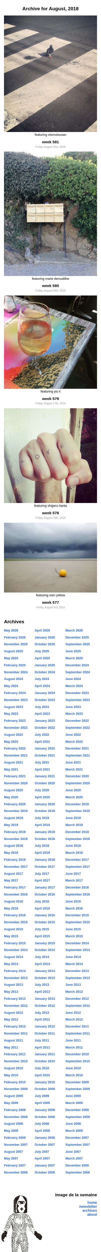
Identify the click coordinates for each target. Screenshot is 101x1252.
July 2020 (42, 790)
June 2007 (73, 1152)
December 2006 (77, 1165)
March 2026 (74, 630)
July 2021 (42, 762)
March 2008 (74, 1130)
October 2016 (45, 894)
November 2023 (16, 700)
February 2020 (15, 804)
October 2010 (45, 1061)
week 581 (50, 142)
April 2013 (42, 992)
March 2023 (74, 714)
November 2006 (16, 1172)
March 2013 (74, 992)
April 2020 (42, 797)
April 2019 (42, 825)
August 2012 (13, 1012)
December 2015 (77, 915)
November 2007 (16, 1144)
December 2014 (77, 943)
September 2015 (77, 922)
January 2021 (45, 776)
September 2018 (77, 839)
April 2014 (42, 964)
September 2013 (77, 978)
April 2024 (42, 686)
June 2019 (73, 818)
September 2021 (77, 755)
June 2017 (73, 874)
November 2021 (16, 755)
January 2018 (45, 860)
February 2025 (15, 665)
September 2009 (77, 1089)
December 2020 (77, 776)
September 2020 (77, 783)
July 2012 (42, 1012)
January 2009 (45, 1110)
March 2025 (74, 658)
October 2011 (45, 1033)
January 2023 (45, 720)
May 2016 (11, 908)
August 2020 (13, 790)
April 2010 (42, 1075)
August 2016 (13, 901)
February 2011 (15, 1054)
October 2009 (45, 1089)
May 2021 (11, 769)
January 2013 (45, 998)
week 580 (50, 286)
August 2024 (13, 679)
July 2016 (42, 901)
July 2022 (42, 734)
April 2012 (42, 1019)
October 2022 (45, 728)
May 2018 (11, 852)
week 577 (50, 602)
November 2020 (16, 783)
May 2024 (11, 686)
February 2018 (15, 860)
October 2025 (45, 644)
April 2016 (42, 908)
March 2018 (74, 852)
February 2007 (15, 1165)
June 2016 (73, 901)
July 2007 (42, 1152)
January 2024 (45, 693)
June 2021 (73, 762)
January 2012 (45, 1026)
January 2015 (45, 943)
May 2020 (11, 797)
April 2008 (42, 1130)
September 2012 (77, 1006)
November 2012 (16, 1006)
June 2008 (73, 1124)
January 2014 (45, 971)
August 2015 (13, 929)
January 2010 (45, 1082)
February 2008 (15, 1138)
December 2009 (77, 1082)
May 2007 (11, 1158)
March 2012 (74, 1019)
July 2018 (42, 846)
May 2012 (11, 1019)
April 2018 (42, 852)
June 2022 (73, 734)
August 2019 (13, 818)
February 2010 (15, 1082)
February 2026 (15, 637)
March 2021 (74, 769)
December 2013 (77, 971)
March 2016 (74, 908)
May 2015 (11, 936)
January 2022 (45, 748)
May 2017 (11, 880)
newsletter (88, 1206)
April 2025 (42, 658)
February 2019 (15, 832)
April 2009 (42, 1103)
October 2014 (45, 950)
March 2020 (74, 797)
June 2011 (73, 1040)
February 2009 (15, 1110)
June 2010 (73, 1068)
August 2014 (13, 957)
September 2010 (77, 1061)
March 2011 (74, 1047)
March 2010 (74, 1075)
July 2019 (42, 818)
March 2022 (74, 742)
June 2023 (73, 707)
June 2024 (73, 679)
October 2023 (45, 700)
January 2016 (45, 915)
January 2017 (45, 887)
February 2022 (15, 748)
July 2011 (42, 1040)
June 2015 (73, 929)
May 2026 (11, 630)
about (92, 1214)
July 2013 (42, 984)
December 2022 (77, 720)
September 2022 (77, 728)
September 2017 (77, 866)
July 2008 (42, 1124)
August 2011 (13, 1040)
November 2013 (16, 978)
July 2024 (42, 679)
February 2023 (15, 720)
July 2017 (42, 874)
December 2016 (77, 887)
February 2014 (15, 971)
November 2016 (16, 894)
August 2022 (13, 734)
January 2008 (45, 1138)
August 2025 (13, 651)
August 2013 (13, 984)
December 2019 (77, 804)
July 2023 (42, 707)
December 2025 (77, 637)
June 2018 (73, 846)
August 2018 (13, 846)
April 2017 (42, 880)
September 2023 (77, 700)
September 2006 (77, 1172)
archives (90, 1210)
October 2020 (45, 783)
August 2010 (13, 1068)
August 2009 (13, 1096)
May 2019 (11, 825)
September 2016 (77, 894)
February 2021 (15, 776)
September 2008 (77, 1117)
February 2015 (15, 943)
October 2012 (45, 1006)
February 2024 (15, 693)
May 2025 (11, 658)
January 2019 (45, 832)
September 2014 (77, 950)
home (92, 1202)
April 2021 (42, 769)
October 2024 (45, 672)
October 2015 (45, 922)
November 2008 (16, 1117)
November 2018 (16, 839)
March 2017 (74, 880)
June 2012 (73, 1012)
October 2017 (45, 866)
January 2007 (45, 1165)
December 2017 (77, 860)
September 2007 (77, 1144)
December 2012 (77, 998)
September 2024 (77, 672)
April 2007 (42, 1158)
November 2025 (16, 644)
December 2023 (77, 693)
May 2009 (11, 1103)
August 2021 (13, 762)
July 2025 (42, 651)
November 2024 (16, 672)
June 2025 (73, 651)
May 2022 (11, 742)
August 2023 (13, 707)
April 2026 (42, 630)
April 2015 (42, 936)
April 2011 (42, 1047)
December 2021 (77, 748)
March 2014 (74, 964)
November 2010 (16, 1061)
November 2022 (16, 728)
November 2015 (16, 922)
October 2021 (45, 755)
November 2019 (16, 811)
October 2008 (45, 1117)
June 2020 (73, 790)
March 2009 (74, 1103)
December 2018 (77, 832)
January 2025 (45, 665)
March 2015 (74, 936)
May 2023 (11, 714)
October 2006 (45, 1172)
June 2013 (73, 984)
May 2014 (11, 964)
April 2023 (42, 714)
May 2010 (11, 1075)
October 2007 (45, 1144)
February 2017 (15, 887)
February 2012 (15, 1026)
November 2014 (16, 950)
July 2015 (42, 929)
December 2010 (77, 1054)
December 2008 (77, 1110)
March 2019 (74, 825)
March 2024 (74, 686)
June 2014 (73, 957)
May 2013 (11, 992)
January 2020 (45, 804)
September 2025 (77, 644)
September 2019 (77, 811)
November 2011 (16, 1033)
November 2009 (16, 1089)
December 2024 (77, 665)
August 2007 (13, 1152)
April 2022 (42, 742)
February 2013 (15, 998)
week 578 (50, 513)
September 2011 (77, 1033)
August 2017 (13, 874)
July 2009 (42, 1096)
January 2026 (45, 637)
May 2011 (11, 1047)
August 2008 (13, 1124)
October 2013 (45, 978)
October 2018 (45, 839)
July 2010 (42, 1068)
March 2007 (74, 1158)
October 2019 (45, 811)
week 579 (50, 398)
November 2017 (16, 866)
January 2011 (45, 1054)
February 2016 (15, 915)
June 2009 (73, 1096)
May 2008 (11, 1130)
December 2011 (77, 1026)
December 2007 (77, 1138)
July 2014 (42, 957)
